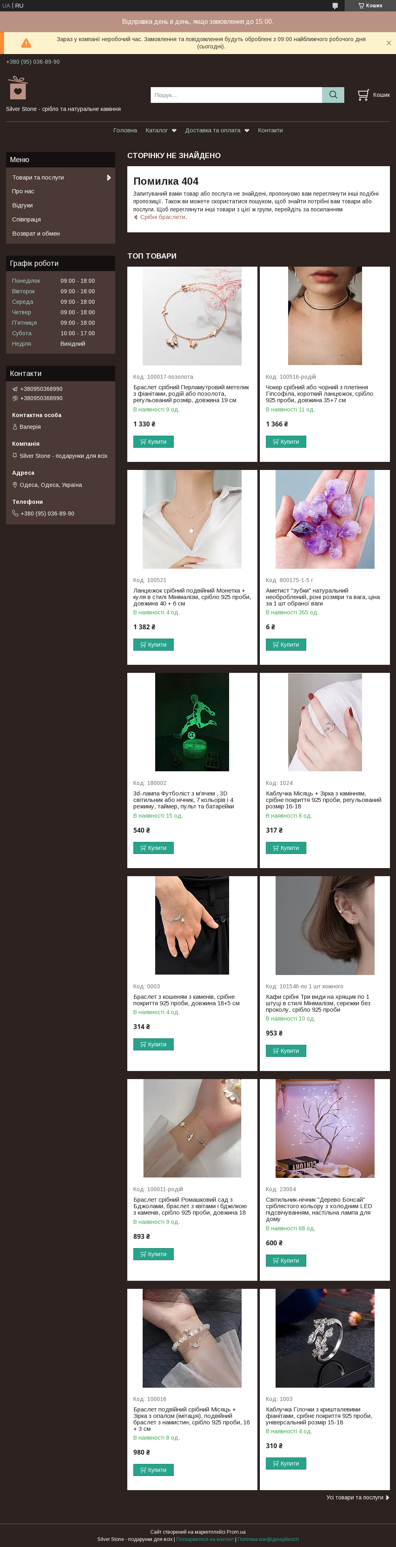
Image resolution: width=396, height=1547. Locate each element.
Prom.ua (236, 1532)
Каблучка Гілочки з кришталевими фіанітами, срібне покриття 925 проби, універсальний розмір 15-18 (319, 1416)
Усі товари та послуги (354, 1497)
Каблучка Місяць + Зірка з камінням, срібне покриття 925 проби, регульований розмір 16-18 (323, 800)
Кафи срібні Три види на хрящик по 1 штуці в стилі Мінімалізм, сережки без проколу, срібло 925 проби (318, 1003)
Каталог (156, 130)
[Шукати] (333, 95)
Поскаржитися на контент (205, 1539)
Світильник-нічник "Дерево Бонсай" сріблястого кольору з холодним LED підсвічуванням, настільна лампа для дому (319, 1209)
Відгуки (22, 205)
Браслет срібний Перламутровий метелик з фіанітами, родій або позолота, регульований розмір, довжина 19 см (191, 393)
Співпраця (26, 219)
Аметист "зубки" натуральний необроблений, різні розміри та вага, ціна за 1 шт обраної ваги (323, 597)
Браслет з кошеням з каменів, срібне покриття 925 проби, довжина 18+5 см (186, 1000)
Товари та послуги (38, 177)
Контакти (270, 130)
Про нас (23, 191)
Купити (157, 441)
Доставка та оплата (212, 130)
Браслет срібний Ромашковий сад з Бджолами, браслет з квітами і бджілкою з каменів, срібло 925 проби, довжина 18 (190, 1206)
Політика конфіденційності (268, 1539)
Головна (125, 130)
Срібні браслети (162, 216)
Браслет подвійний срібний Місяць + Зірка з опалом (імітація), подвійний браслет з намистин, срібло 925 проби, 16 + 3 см (191, 1419)
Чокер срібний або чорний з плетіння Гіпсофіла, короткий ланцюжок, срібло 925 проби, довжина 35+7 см (319, 393)
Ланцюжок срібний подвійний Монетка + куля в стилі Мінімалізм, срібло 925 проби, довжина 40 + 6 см (192, 597)
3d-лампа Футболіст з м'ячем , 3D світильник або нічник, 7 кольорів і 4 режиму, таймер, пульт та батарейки (183, 800)
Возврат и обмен (36, 233)
